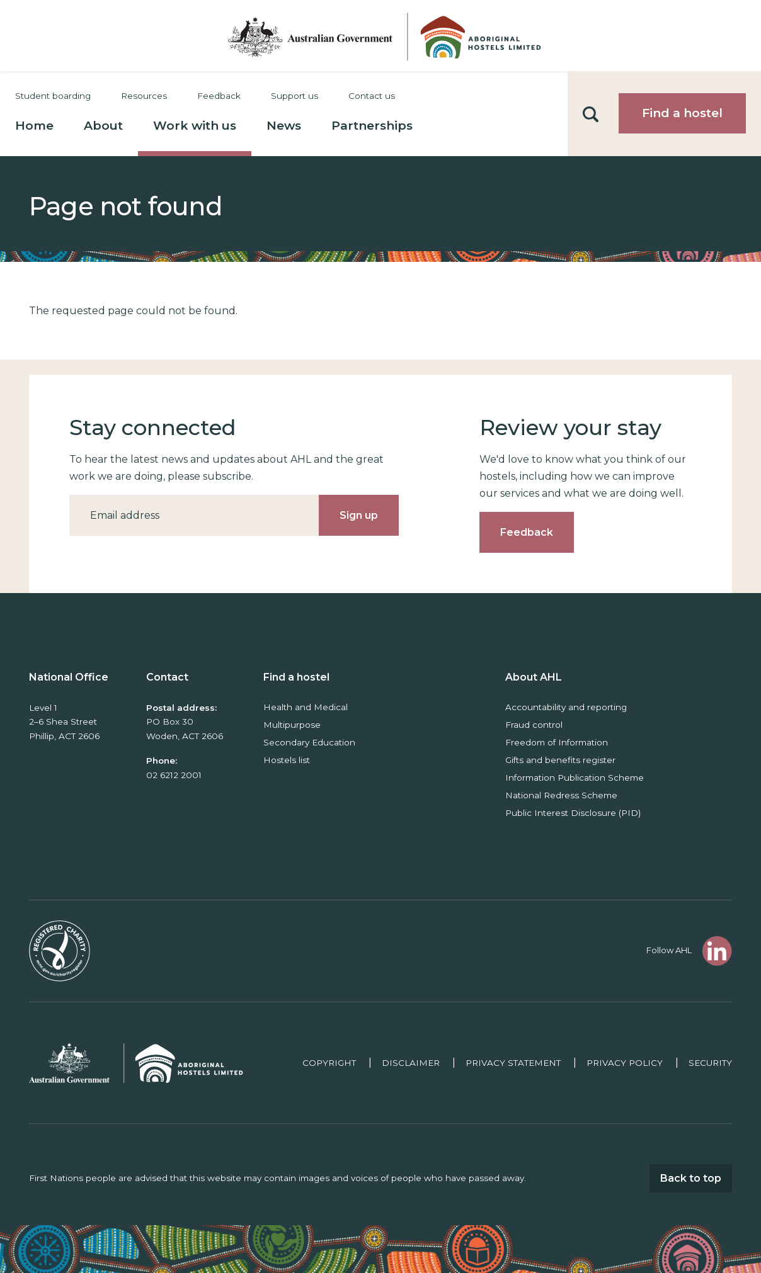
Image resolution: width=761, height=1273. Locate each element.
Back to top (690, 1178)
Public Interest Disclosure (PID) (573, 813)
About (103, 125)
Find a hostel (682, 113)
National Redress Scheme (561, 795)
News (283, 125)
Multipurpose (292, 725)
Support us (294, 96)
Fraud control (534, 725)
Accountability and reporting (566, 707)
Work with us (194, 125)
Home (34, 125)
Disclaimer (411, 1063)
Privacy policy (624, 1063)
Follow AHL (669, 950)
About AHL (533, 677)
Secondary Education (309, 742)
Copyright (329, 1063)
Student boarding (53, 96)
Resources (144, 96)
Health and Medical (305, 707)
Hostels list (286, 760)
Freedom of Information (556, 742)
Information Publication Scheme (574, 777)
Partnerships (372, 125)
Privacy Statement (513, 1063)
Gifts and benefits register (560, 760)
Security (710, 1063)
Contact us (371, 96)
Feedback (219, 96)
